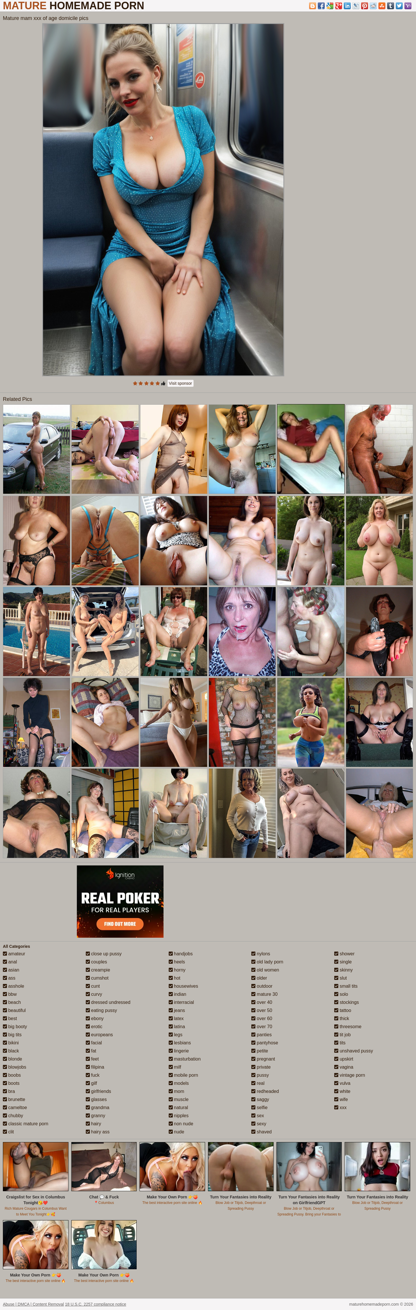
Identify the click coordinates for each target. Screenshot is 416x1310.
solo (341, 994)
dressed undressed (108, 1002)
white (342, 1091)
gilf (91, 1083)
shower (344, 953)
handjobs (181, 953)
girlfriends (98, 1091)
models (179, 1083)
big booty (15, 1026)
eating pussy (101, 1010)
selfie (259, 1107)
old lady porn (267, 961)
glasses (96, 1099)
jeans (177, 1010)
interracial (181, 1002)
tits (340, 1042)
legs (176, 1034)
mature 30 (264, 994)
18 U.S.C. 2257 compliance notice (95, 1304)
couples (96, 961)
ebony (95, 1018)
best (10, 1018)
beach (12, 1002)
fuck (93, 1075)
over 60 (261, 1018)
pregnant (263, 1058)
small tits (346, 986)
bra (9, 1091)
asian (11, 969)
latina (177, 1026)
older (259, 978)
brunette (14, 1099)
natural (178, 1107)
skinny (343, 969)
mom (176, 1091)
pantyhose (264, 1042)
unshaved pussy (353, 1050)
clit (8, 1131)
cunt (93, 986)
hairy (93, 1123)
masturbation (185, 1058)
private (260, 1067)
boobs (12, 1075)
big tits (12, 1034)
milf (175, 1067)
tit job (342, 1034)
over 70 (261, 1026)
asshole (13, 986)
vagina (343, 1067)
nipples (179, 1115)
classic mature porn (25, 1123)
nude (176, 1131)
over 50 (261, 1010)
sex (257, 1115)
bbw (10, 994)
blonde (12, 1058)
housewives (183, 986)
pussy (260, 1075)
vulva (342, 1083)
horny (177, 969)
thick (341, 1018)
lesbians (180, 1042)
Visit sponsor (180, 383)
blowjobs (14, 1067)
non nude (181, 1123)
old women (265, 969)
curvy (94, 994)
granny (95, 1115)
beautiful (14, 1010)
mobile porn (183, 1075)
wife (341, 1099)
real (257, 1083)
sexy (258, 1123)
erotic (94, 1026)
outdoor (261, 986)
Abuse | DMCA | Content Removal (33, 1304)
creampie (98, 969)
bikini (11, 1042)
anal (10, 961)
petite (259, 1050)
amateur (14, 953)
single (343, 961)
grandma (97, 1107)
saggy (260, 1099)
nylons (260, 953)
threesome (347, 1026)
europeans (99, 1034)
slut (340, 978)
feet (92, 1058)
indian (177, 994)
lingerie (179, 1050)
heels (177, 961)
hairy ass (97, 1131)
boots (11, 1083)
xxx (340, 1107)
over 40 (261, 1002)
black (11, 1050)
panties (261, 1034)
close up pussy (104, 953)
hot (175, 978)
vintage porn (349, 1075)
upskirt (343, 1058)
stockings (346, 1002)
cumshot (97, 978)
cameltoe (15, 1107)
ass (9, 978)
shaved (261, 1131)
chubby (13, 1115)
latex (176, 1018)
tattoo (342, 1010)
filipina (95, 1067)
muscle (179, 1099)
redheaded (265, 1091)
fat (91, 1050)
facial (94, 1042)
